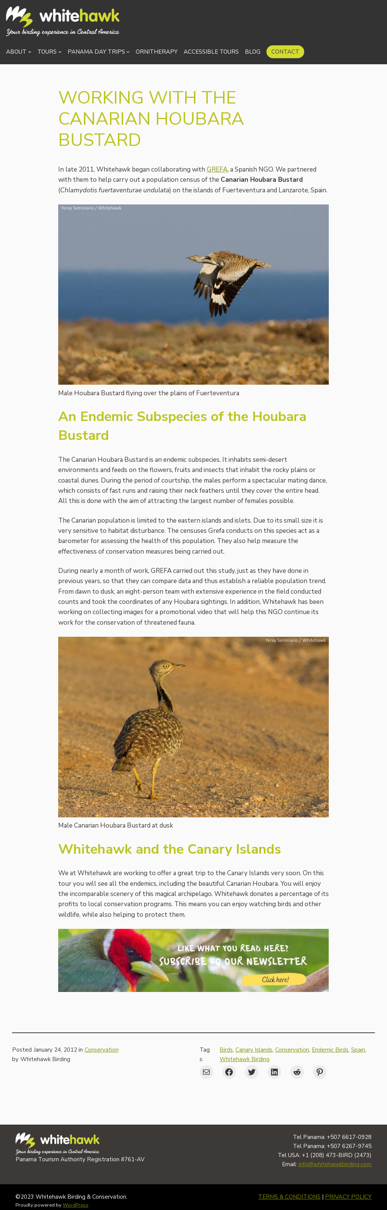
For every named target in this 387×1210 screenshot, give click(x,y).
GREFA (217, 169)
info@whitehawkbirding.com (335, 1164)
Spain (358, 1050)
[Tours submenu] (60, 51)
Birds (226, 1050)
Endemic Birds (330, 1050)
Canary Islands (253, 1050)
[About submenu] (29, 51)
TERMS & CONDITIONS (289, 1197)
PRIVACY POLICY (348, 1197)
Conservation (102, 1050)
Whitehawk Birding (244, 1059)
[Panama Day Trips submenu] (128, 51)
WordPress (75, 1205)
